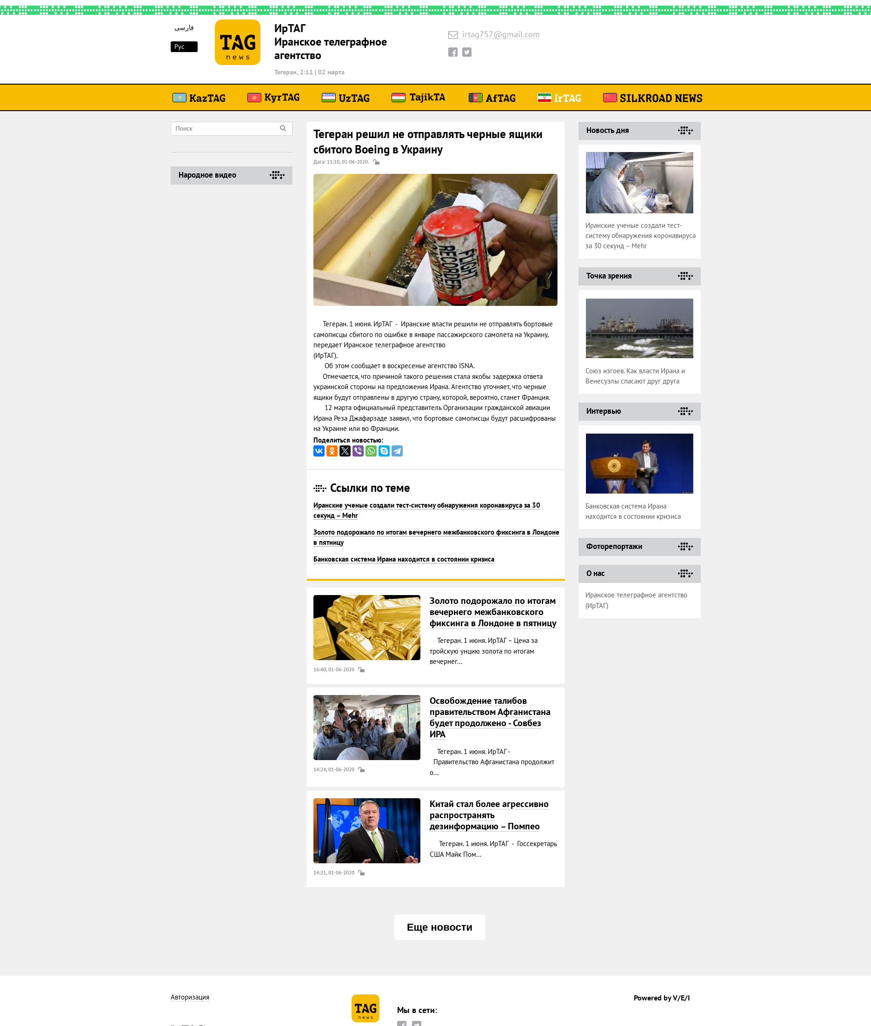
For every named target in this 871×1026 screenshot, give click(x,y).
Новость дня (607, 130)
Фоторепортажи (614, 546)
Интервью (603, 411)
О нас (595, 573)
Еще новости (439, 927)
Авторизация (190, 997)
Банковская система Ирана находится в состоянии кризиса (403, 559)
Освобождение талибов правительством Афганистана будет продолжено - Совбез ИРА (490, 717)
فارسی (184, 27)
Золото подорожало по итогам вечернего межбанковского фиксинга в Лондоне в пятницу (493, 612)
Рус (179, 46)
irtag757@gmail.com (501, 34)
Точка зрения (609, 276)
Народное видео (207, 175)
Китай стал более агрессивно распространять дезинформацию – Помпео (489, 815)
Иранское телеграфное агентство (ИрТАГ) (636, 600)
